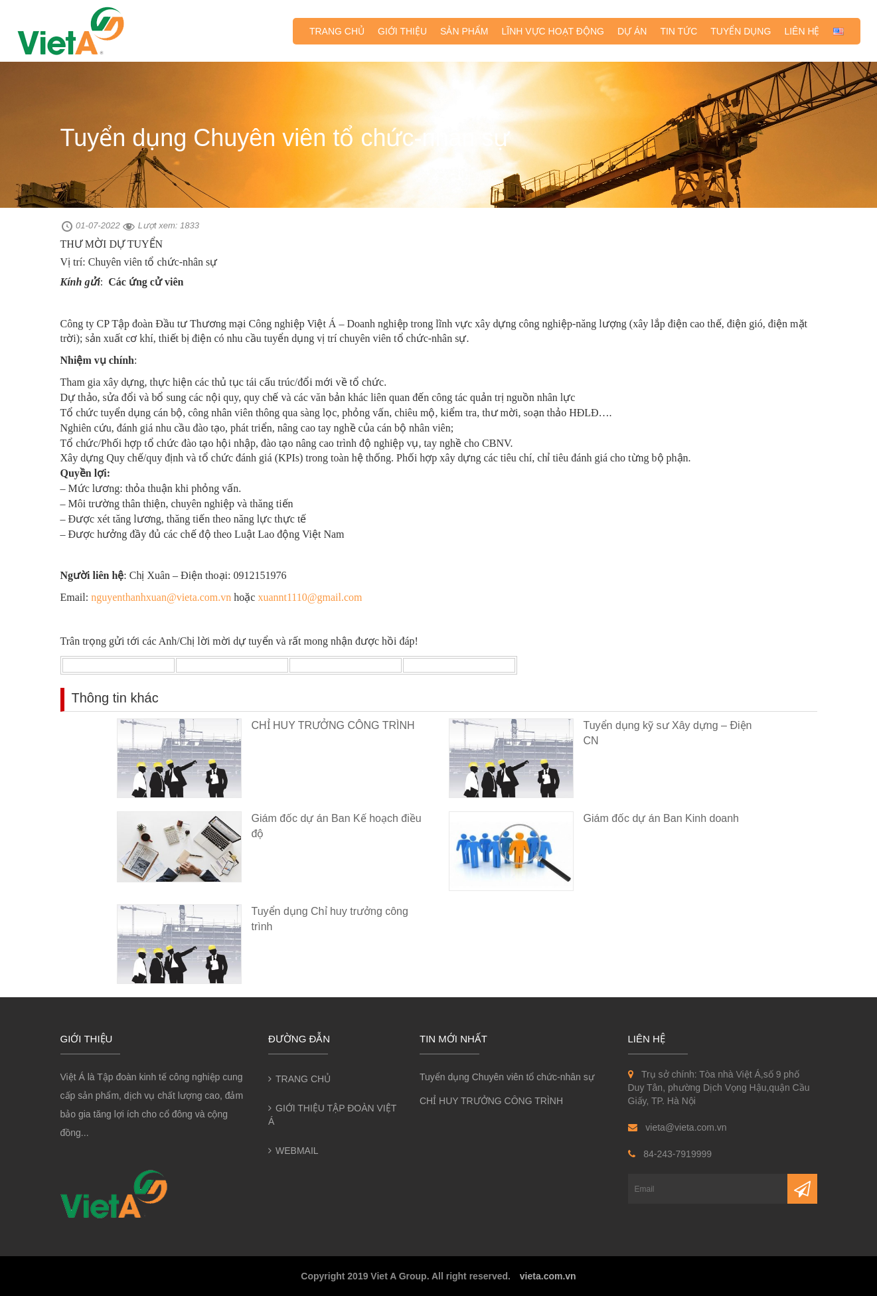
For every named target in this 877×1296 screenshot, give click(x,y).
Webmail (297, 1150)
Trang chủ (336, 31)
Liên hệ (801, 31)
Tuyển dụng (740, 31)
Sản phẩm (464, 31)
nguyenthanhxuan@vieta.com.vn (161, 597)
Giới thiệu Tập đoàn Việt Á (332, 1115)
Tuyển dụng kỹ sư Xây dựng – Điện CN (668, 733)
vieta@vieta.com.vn (677, 1127)
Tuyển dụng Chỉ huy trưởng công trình (330, 919)
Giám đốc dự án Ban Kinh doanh (661, 818)
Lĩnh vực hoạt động (553, 31)
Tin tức (678, 31)
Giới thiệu (402, 31)
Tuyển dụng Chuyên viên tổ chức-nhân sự (507, 1077)
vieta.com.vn (548, 1276)
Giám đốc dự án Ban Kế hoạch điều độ (337, 826)
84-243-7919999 (670, 1154)
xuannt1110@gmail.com (310, 597)
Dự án (632, 31)
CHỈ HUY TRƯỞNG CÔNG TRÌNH (333, 725)
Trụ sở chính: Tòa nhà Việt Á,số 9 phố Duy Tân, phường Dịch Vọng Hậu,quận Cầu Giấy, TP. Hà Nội (719, 1087)
